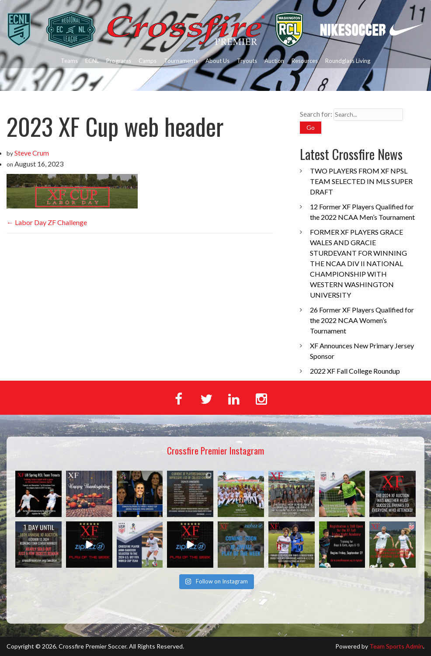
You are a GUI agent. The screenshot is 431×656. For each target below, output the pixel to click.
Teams (69, 60)
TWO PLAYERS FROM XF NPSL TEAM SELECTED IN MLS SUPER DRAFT (361, 181)
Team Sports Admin (396, 646)
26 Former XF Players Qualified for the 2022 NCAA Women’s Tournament (362, 320)
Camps (147, 60)
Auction (274, 60)
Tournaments (181, 60)
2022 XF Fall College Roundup (355, 371)
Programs (118, 60)
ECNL (92, 60)
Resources (305, 60)
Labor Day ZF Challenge (47, 222)
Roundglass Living (347, 60)
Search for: (316, 114)
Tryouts (247, 60)
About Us (217, 60)
